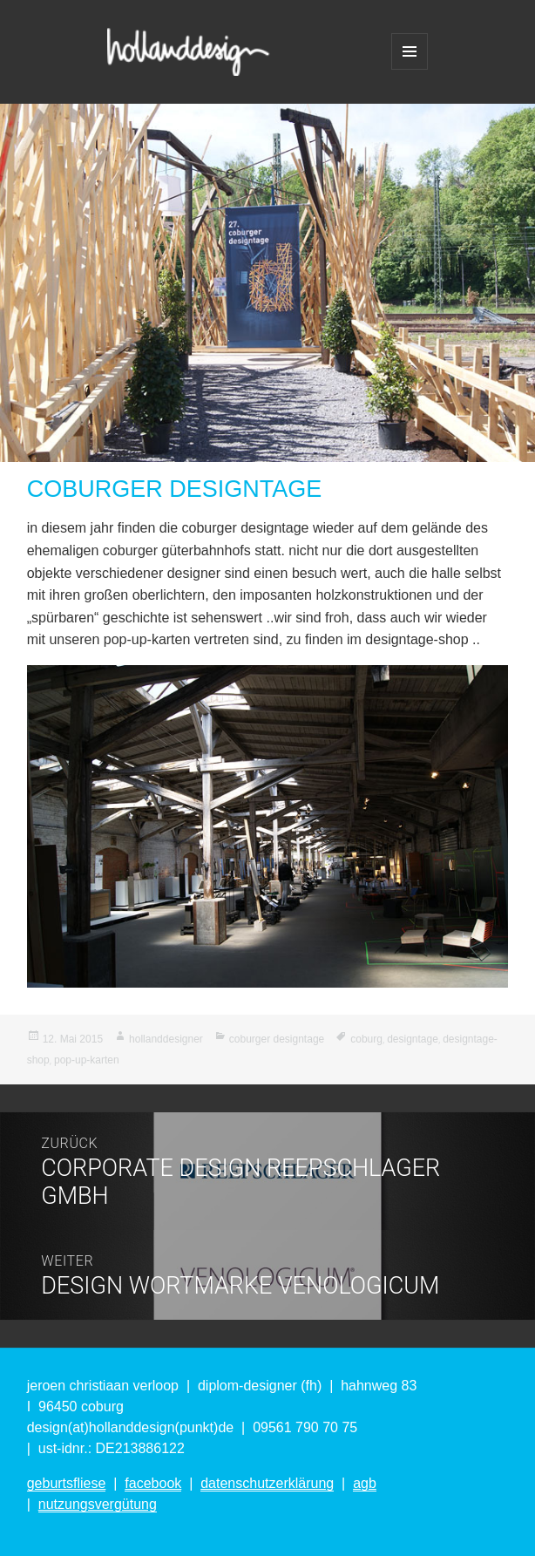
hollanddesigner (166, 1039)
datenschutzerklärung (267, 1483)
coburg (366, 1039)
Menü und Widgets (409, 51)
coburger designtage (276, 1039)
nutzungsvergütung (97, 1504)
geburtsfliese (66, 1483)
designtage (412, 1039)
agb (364, 1483)
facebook (153, 1483)
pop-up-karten (86, 1060)
